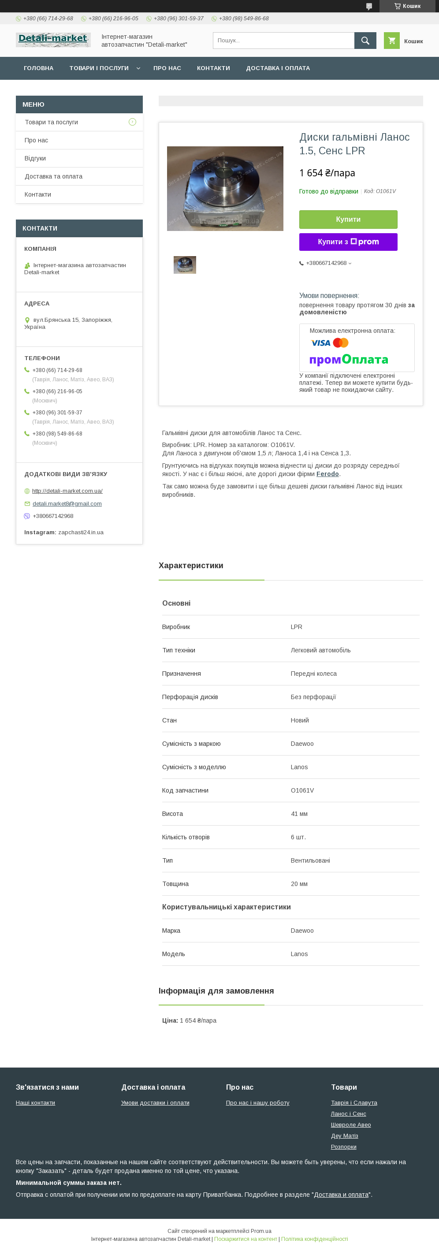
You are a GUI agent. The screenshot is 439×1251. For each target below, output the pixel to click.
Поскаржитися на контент (245, 1239)
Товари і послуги (99, 68)
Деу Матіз (344, 1135)
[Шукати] (365, 40)
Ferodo (327, 473)
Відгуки (35, 158)
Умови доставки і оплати (155, 1102)
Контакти (213, 68)
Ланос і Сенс (348, 1113)
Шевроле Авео (351, 1124)
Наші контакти (35, 1102)
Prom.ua (261, 1231)
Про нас (167, 68)
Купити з (348, 242)
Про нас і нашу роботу (258, 1102)
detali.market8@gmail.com (67, 503)
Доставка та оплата (53, 176)
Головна (38, 68)
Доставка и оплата (341, 1194)
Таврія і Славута (354, 1102)
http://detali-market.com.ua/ (67, 491)
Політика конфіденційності (314, 1239)
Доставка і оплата (278, 68)
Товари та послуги (51, 122)
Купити (348, 219)
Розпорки (344, 1146)
